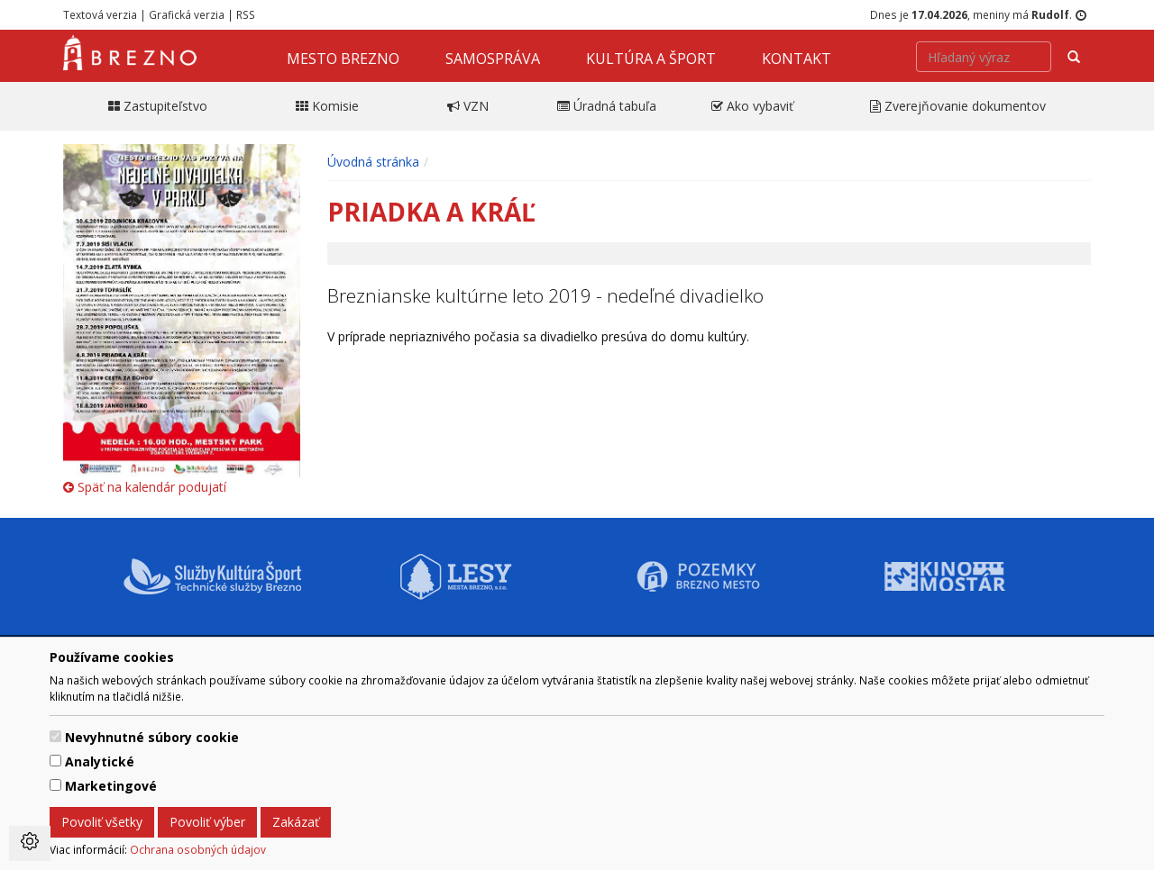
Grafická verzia (186, 14)
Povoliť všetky (101, 821)
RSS (245, 14)
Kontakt (796, 58)
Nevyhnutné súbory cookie (152, 737)
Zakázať (295, 821)
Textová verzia (100, 14)
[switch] (55, 736)
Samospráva (492, 58)
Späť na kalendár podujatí (144, 486)
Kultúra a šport (651, 58)
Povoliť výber (207, 821)
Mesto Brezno (343, 58)
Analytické (99, 761)
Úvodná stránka (373, 161)
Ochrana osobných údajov (198, 849)
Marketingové (111, 785)
